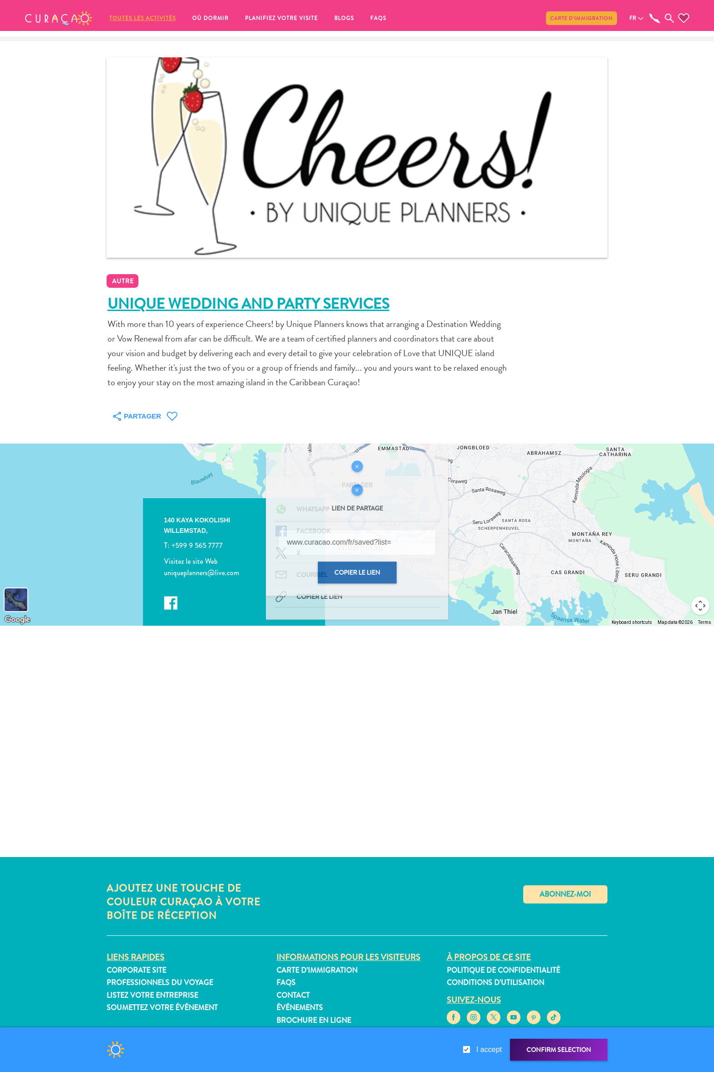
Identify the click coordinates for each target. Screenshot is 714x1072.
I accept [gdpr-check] (489, 1049)
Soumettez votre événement (162, 1007)
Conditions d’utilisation (495, 982)
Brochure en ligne (313, 1020)
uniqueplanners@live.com (201, 573)
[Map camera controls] (700, 606)
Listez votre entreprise (152, 995)
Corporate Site (136, 970)
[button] (59, 18)
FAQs (378, 18)
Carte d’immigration (581, 18)
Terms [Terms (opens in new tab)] (704, 622)
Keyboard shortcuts (632, 622)
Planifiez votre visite (281, 18)
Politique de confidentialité (503, 970)
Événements (299, 1007)
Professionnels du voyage (160, 982)
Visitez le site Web (191, 561)
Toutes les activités (142, 18)
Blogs (344, 18)
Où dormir (210, 18)
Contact (293, 995)
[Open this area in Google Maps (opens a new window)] (17, 620)
